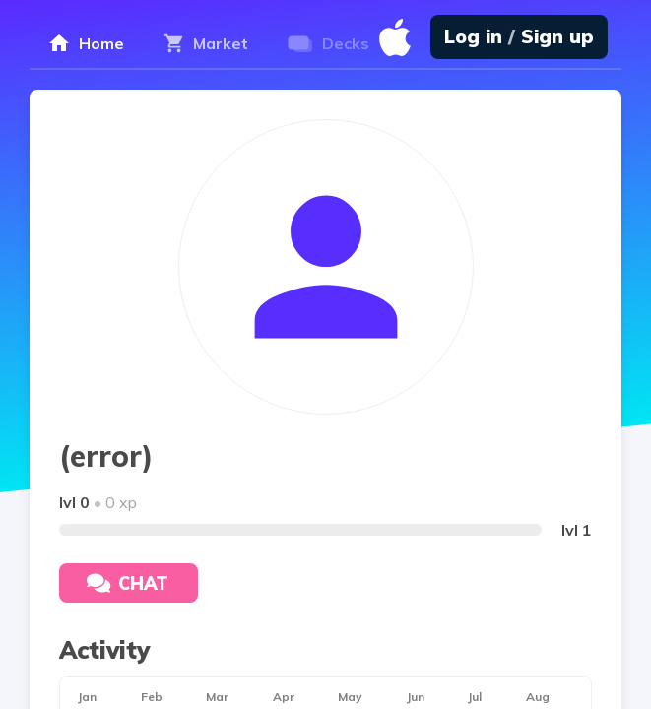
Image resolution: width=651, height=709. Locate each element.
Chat (127, 583)
